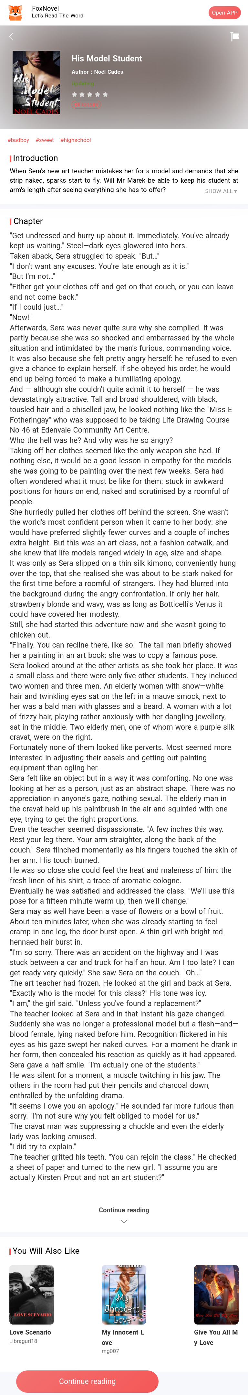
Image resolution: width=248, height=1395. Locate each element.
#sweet (46, 140)
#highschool (75, 140)
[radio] (75, 94)
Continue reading (87, 1381)
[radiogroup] (90, 94)
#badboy (19, 140)
